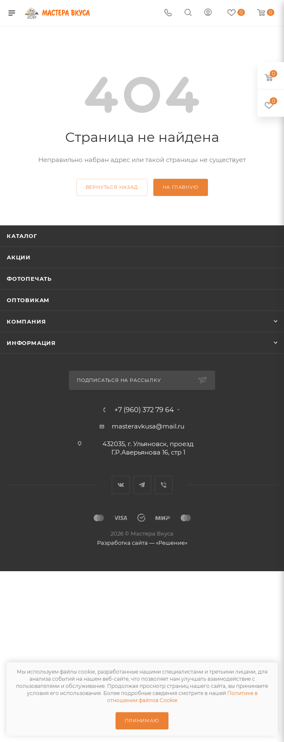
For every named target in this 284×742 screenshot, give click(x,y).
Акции (19, 257)
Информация (31, 343)
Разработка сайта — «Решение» (142, 542)
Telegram (142, 485)
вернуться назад (112, 187)
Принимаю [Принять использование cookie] (142, 721)
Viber (164, 485)
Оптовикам (28, 300)
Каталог (22, 236)
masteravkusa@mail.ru (148, 426)
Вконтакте (121, 485)
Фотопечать (29, 278)
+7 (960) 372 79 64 (144, 410)
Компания (26, 321)
